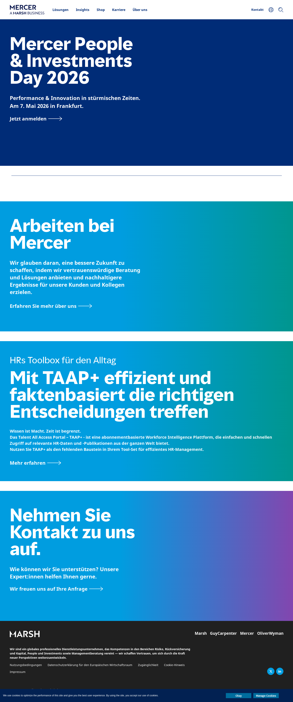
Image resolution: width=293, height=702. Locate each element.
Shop (101, 10)
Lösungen (60, 10)
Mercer (247, 633)
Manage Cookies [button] (266, 696)
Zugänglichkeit (148, 665)
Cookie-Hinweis (174, 665)
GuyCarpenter (223, 633)
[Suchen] (281, 9)
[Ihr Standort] (271, 9)
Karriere (118, 10)
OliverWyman (270, 633)
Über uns (140, 10)
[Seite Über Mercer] (51, 306)
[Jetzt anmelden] (36, 118)
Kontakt (257, 10)
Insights (82, 10)
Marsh (201, 633)
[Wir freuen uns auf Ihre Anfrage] (56, 588)
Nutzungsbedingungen (26, 665)
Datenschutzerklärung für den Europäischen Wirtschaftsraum (90, 665)
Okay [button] (238, 696)
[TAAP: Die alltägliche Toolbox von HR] (146, 463)
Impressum (17, 672)
